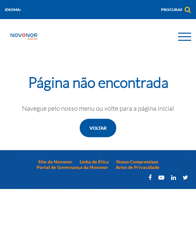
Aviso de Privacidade (137, 167)
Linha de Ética (94, 161)
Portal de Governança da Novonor (72, 167)
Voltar (98, 128)
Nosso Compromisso (137, 161)
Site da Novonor (55, 161)
